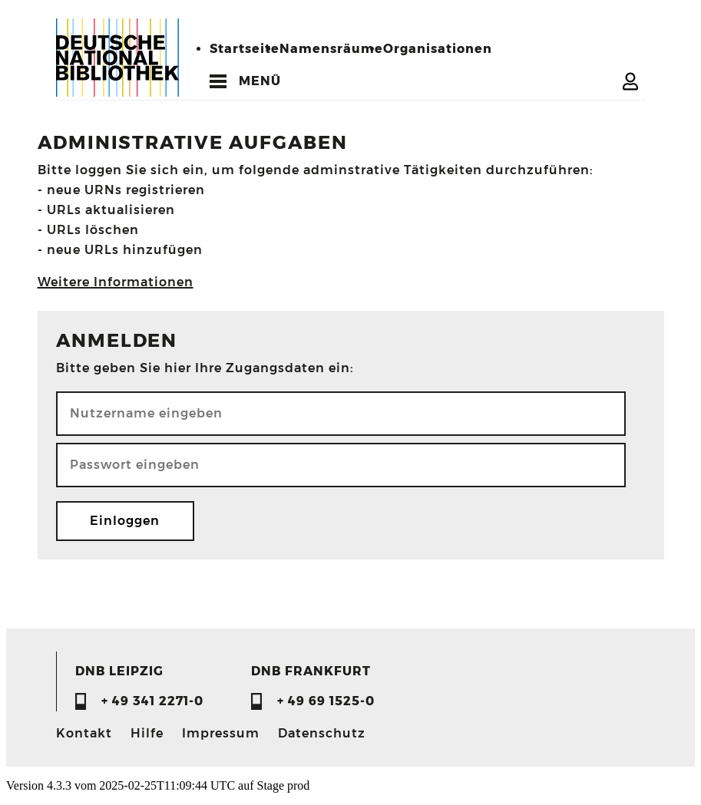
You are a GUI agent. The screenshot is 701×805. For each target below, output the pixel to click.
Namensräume (331, 48)
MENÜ (260, 81)
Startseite (244, 48)
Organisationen (437, 48)
